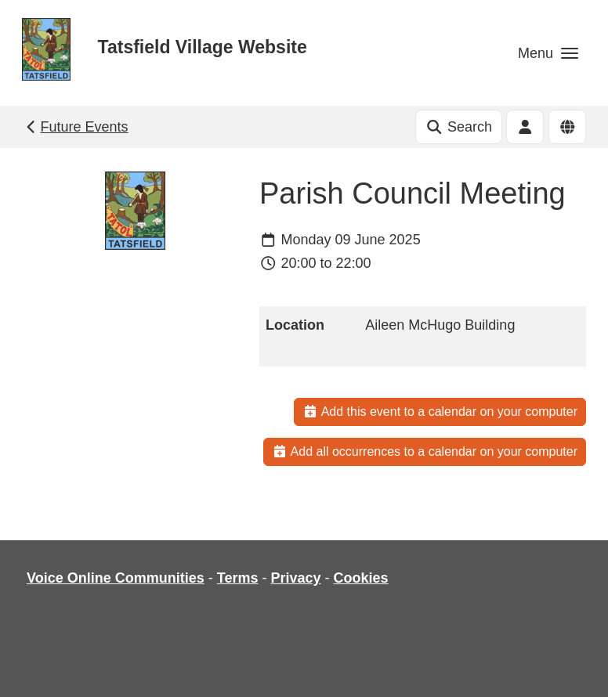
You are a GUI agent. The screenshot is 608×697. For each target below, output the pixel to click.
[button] (548, 53)
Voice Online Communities (115, 578)
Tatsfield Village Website (202, 47)
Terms (238, 578)
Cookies (361, 578)
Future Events (75, 127)
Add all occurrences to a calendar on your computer (424, 451)
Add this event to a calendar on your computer (439, 411)
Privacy (295, 578)
